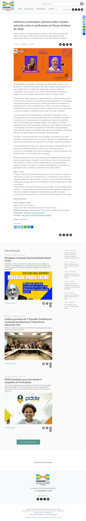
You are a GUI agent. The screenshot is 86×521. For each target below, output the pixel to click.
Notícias (24, 44)
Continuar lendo (10, 303)
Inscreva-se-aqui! (20, 198)
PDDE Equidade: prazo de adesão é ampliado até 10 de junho (71, 265)
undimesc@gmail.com (51, 514)
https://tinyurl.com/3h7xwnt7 (34, 213)
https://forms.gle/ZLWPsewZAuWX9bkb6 (36, 215)
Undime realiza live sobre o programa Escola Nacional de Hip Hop (72, 275)
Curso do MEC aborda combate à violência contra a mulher (72, 306)
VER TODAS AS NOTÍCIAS (28, 442)
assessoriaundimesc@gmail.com (37, 514)
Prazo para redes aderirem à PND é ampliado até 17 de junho (71, 296)
